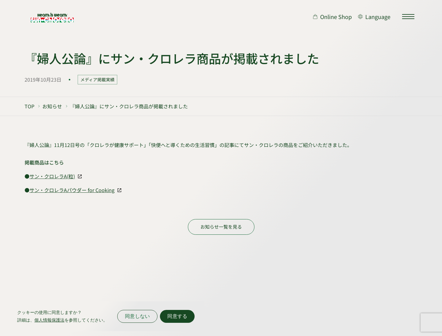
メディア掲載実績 (97, 79)
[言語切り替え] (374, 16)
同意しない (137, 316)
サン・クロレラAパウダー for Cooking (71, 190)
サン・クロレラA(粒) (52, 176)
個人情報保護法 (49, 320)
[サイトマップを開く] (408, 16)
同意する (177, 316)
